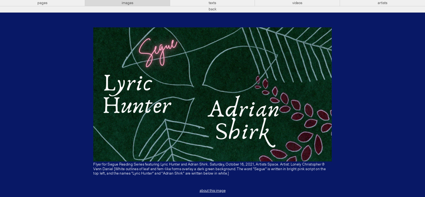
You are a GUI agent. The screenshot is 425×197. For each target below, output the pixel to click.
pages (42, 3)
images (127, 3)
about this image (213, 191)
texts (212, 3)
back (213, 9)
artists (382, 3)
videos (297, 3)
